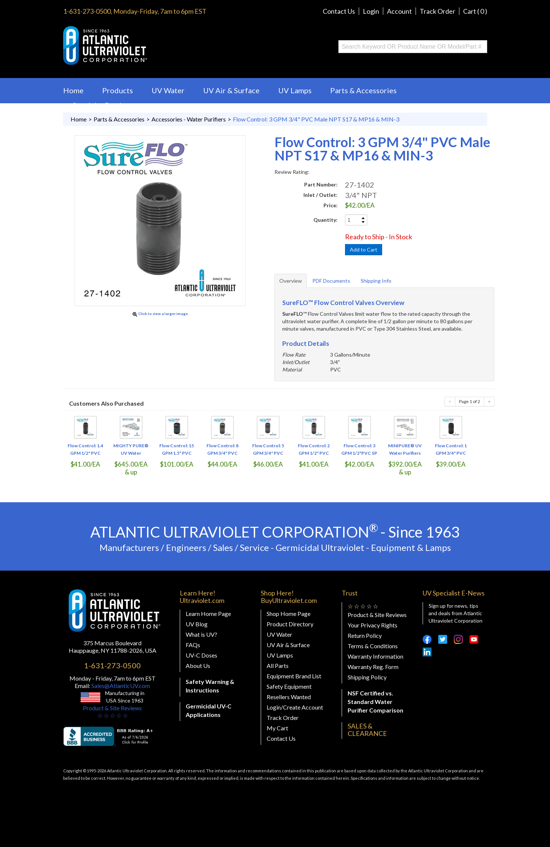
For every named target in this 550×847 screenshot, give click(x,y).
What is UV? (201, 634)
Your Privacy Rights (372, 625)
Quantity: (325, 220)
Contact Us (339, 11)
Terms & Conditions (373, 645)
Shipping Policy (367, 677)
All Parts (278, 665)
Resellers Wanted (289, 696)
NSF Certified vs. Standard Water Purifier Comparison (375, 701)
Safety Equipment (289, 686)
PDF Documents (331, 281)
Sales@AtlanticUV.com (120, 685)
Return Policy (365, 635)
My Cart (277, 727)
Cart (475, 11)
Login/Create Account (295, 707)
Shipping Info (376, 281)
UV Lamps (295, 90)
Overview (290, 281)
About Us (198, 665)
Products (117, 90)
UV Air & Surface (231, 90)
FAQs (193, 644)
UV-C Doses (201, 655)
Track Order (437, 11)
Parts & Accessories (363, 90)
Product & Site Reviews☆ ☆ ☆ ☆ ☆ (112, 711)
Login (371, 11)
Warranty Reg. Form (373, 666)
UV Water (168, 90)
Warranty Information (375, 656)
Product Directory (290, 623)
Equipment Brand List (294, 675)
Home (73, 90)
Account (399, 11)
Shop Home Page (288, 613)
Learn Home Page (208, 613)
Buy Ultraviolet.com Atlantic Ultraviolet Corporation (135, 45)
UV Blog (197, 623)
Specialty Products (104, 105)
